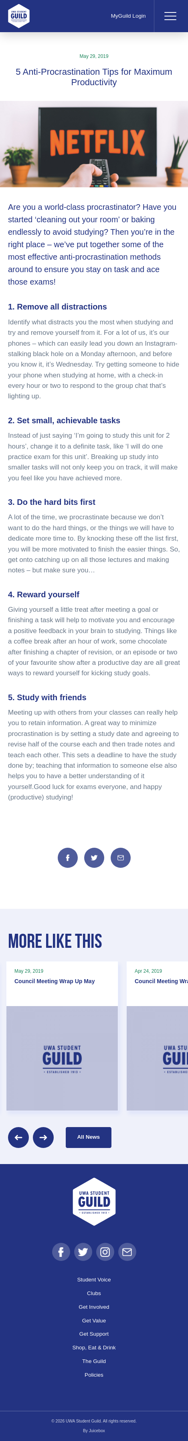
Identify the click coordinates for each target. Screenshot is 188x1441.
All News (88, 1137)
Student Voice (94, 1280)
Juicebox (97, 1431)
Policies (94, 1375)
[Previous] (18, 1137)
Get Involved (94, 1307)
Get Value (94, 1321)
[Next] (43, 1137)
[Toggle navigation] (170, 16)
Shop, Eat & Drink (93, 1348)
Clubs (94, 1293)
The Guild (94, 1361)
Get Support (94, 1334)
